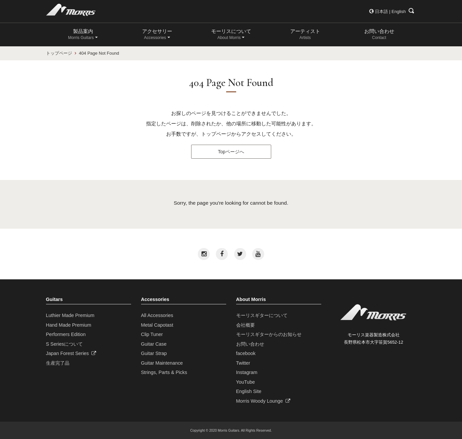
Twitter (243, 363)
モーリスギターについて (262, 315)
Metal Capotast (157, 325)
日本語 (381, 11)
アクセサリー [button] (157, 34)
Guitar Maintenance (162, 363)
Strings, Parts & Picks (164, 372)
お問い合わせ (379, 34)
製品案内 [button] (81, 34)
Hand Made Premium (68, 325)
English (399, 11)
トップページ (59, 53)
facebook (246, 353)
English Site (249, 391)
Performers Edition (66, 334)
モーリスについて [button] (231, 34)
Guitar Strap (154, 353)
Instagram (247, 372)
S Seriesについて (64, 344)
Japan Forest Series (71, 353)
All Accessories (157, 315)
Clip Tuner (152, 334)
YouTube (245, 382)
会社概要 (245, 325)
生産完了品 (57, 363)
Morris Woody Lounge (263, 401)
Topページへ (231, 151)
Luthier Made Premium (70, 315)
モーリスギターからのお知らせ (269, 334)
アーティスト (305, 34)
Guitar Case (154, 344)
